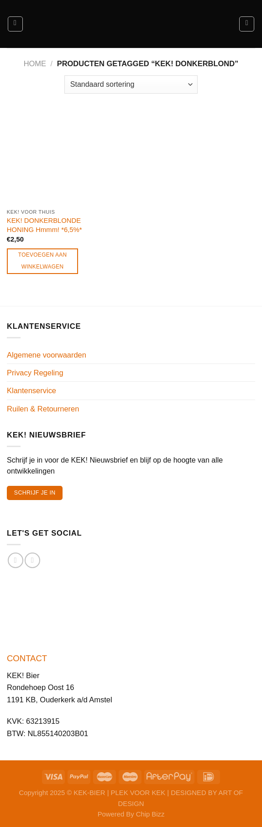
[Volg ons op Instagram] (32, 560)
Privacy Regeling (35, 373)
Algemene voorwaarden (46, 355)
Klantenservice (31, 390)
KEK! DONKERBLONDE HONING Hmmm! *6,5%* (44, 225)
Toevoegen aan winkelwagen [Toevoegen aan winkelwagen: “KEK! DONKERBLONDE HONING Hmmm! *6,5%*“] (42, 261)
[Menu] (15, 24)
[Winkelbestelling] (131, 84)
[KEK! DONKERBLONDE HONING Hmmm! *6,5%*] (45, 158)
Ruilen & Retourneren (43, 409)
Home (35, 63)
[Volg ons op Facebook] (15, 560)
